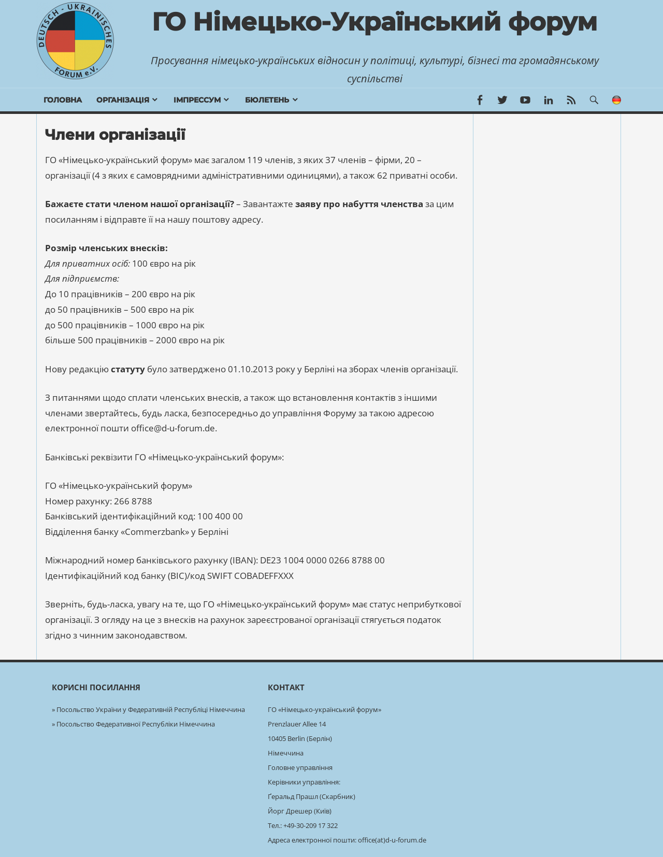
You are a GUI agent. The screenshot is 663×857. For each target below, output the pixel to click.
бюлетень (267, 100)
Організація (122, 100)
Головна (63, 100)
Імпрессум (197, 100)
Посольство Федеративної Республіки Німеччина (135, 724)
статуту (128, 369)
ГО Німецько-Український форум (374, 22)
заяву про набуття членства (359, 204)
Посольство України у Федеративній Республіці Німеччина (150, 709)
